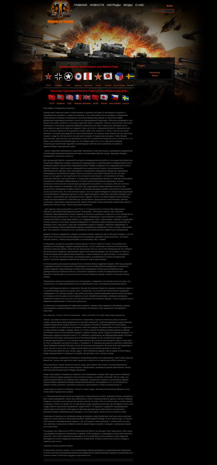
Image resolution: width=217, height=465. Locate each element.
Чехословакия (119, 85)
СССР (48, 85)
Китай (98, 85)
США (68, 85)
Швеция (126, 103)
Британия (88, 85)
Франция (78, 85)
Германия (58, 85)
